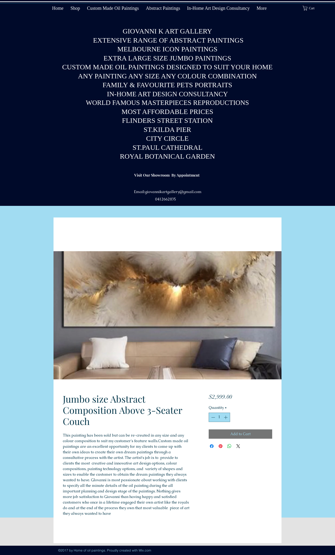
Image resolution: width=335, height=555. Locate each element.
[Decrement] (212, 417)
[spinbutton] (219, 417)
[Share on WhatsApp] (229, 446)
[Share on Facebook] (211, 446)
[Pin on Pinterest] (220, 446)
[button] (311, 8)
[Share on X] (238, 446)
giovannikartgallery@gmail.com (173, 191)
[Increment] (226, 417)
